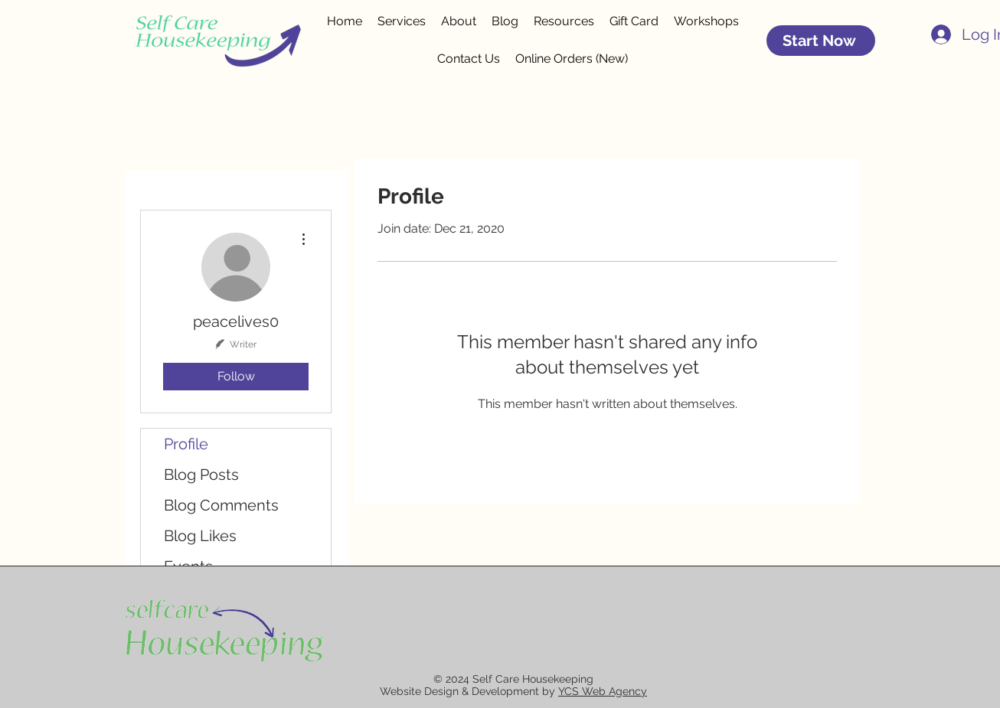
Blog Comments (221, 505)
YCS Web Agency (602, 691)
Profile (186, 444)
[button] (564, 22)
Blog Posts (201, 474)
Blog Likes (200, 536)
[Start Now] (820, 40)
